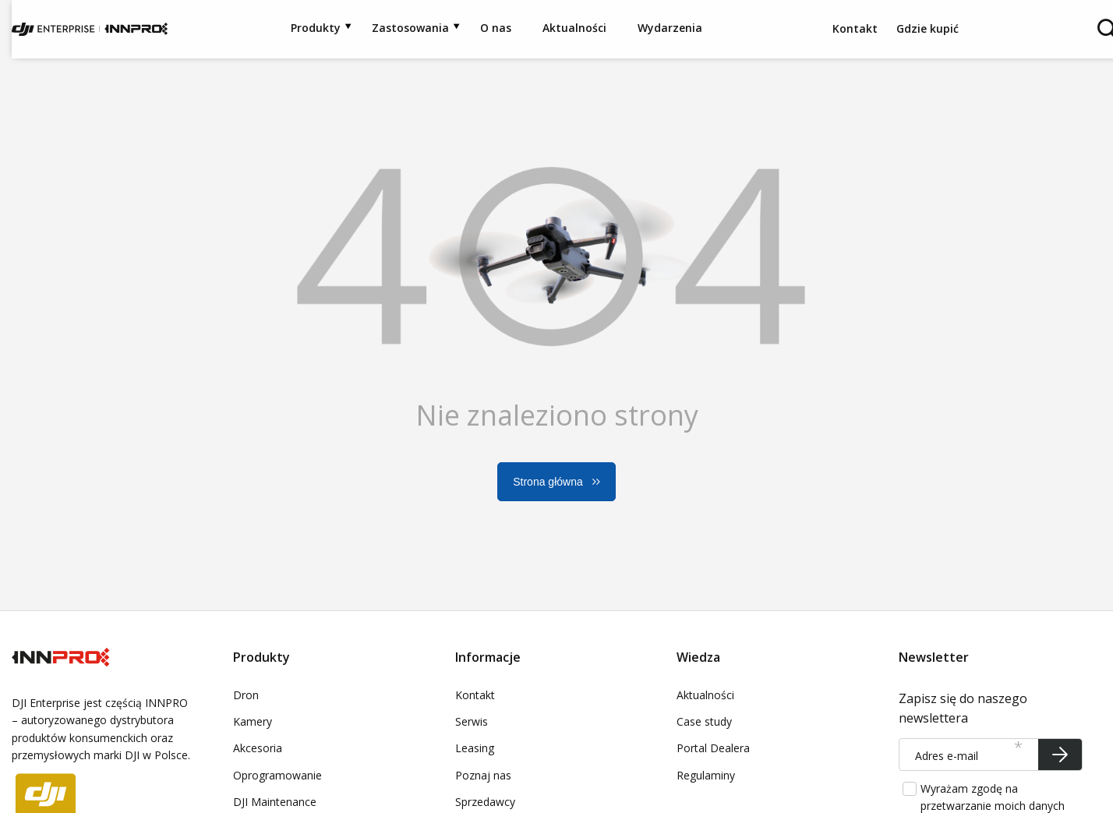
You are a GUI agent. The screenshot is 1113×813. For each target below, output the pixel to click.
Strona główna (548, 481)
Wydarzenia (670, 27)
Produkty (316, 27)
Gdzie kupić (927, 28)
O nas (495, 27)
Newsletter (934, 657)
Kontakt (856, 28)
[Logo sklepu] (90, 29)
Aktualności (574, 27)
